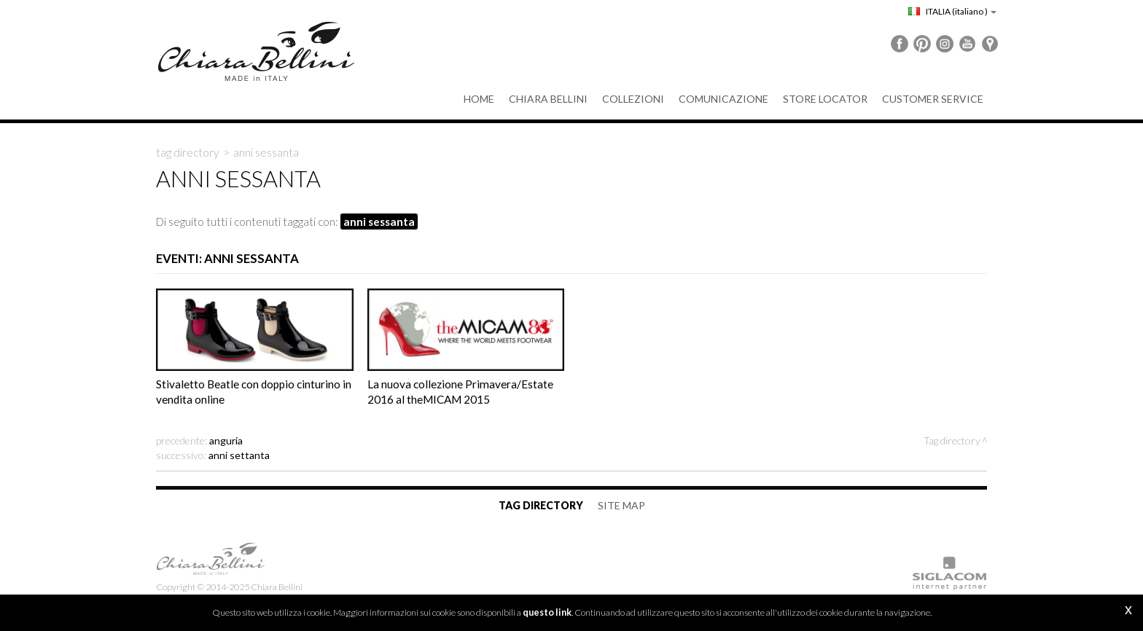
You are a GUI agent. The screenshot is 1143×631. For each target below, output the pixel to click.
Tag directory (187, 152)
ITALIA (952, 11)
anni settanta (239, 455)
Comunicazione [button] (723, 99)
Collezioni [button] (633, 99)
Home (479, 99)
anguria (226, 440)
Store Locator (825, 99)
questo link (547, 612)
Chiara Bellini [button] (548, 99)
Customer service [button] (932, 99)
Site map (621, 505)
